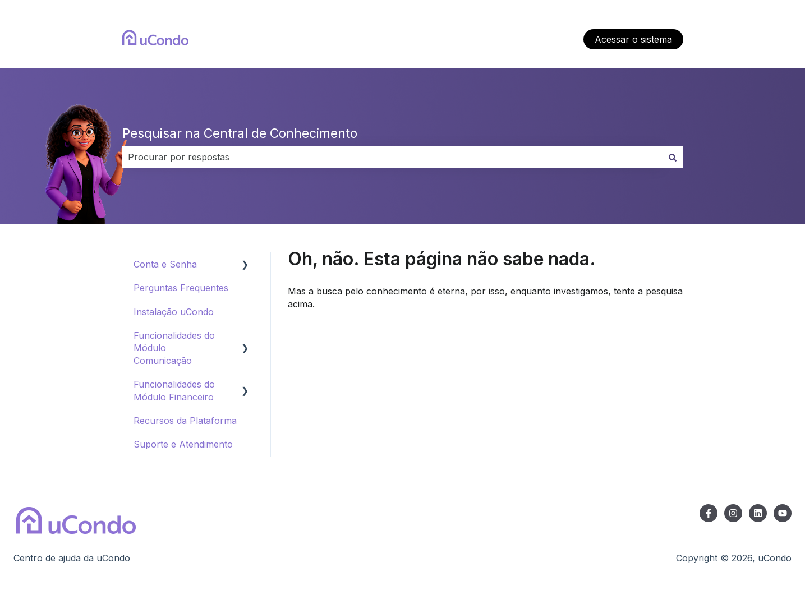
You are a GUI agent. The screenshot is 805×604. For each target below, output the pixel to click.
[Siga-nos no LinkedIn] (758, 513)
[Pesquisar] (672, 157)
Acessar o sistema (633, 39)
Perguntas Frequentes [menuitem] (181, 287)
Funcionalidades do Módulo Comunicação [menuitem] (174, 348)
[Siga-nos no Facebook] (708, 513)
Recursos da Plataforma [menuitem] (185, 420)
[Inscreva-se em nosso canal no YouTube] (783, 513)
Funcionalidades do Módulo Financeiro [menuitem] (174, 390)
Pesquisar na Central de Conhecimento (239, 133)
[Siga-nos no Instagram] (733, 513)
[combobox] (392, 157)
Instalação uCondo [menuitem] (174, 311)
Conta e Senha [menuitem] (165, 264)
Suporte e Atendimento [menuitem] (183, 444)
